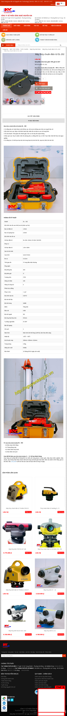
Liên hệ (5, 30)
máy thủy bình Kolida (12, 443)
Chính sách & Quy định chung (43, 676)
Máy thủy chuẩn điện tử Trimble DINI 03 (17, 508)
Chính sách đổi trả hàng (41, 685)
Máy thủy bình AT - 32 (50, 590)
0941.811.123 (48, 1)
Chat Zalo (4, 704)
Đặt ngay (42, 84)
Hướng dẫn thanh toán (7, 678)
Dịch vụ (53, 4)
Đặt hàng (28, 512)
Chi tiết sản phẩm (33, 116)
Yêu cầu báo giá (44, 88)
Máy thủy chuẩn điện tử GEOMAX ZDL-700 (50, 549)
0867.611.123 (42, 21)
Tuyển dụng (4, 685)
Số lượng (37, 79)
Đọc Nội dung (33, 121)
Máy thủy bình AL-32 (50, 631)
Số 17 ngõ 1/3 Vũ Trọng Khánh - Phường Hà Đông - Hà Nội (31, 666)
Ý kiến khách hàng (6, 681)
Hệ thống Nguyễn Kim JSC (8, 687)
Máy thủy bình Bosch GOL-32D (17, 631)
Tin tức (36, 25)
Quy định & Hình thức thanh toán (44, 678)
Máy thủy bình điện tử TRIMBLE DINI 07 (17, 590)
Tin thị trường (5, 683)
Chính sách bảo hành (40, 683)
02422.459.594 (8, 21)
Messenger (4, 708)
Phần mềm (48, 652)
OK (64, 655)
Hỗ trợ (45, 25)
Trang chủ (6, 25)
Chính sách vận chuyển (41, 681)
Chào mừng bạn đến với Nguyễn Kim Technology (15, 1)
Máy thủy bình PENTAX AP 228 (17, 549)
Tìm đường (4, 699)
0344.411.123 (21, 21)
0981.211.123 (38, 1)
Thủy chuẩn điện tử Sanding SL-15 (49, 508)
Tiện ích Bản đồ (56, 25)
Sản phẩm (27, 25)
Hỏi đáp (32, 652)
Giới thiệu (17, 25)
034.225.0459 (54, 21)
